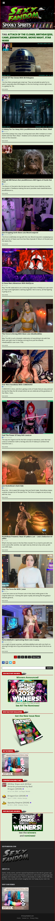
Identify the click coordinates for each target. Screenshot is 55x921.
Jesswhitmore (18, 37)
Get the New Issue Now (27, 715)
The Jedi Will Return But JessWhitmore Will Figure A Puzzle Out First (27, 181)
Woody (6, 80)
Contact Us (25, 918)
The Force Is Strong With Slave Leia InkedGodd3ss (22, 334)
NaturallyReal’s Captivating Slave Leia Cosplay (20, 640)
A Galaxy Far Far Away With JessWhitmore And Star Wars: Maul (27, 129)
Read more (5, 89)
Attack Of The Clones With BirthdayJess (18, 78)
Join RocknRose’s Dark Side (12, 486)
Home (3, 31)
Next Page (36, 657)
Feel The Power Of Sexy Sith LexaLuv (17, 435)
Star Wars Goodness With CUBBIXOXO (17, 384)
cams (5, 37)
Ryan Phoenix (8, 234)
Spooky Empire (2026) (19, 802)
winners (31, 832)
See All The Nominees (27, 705)
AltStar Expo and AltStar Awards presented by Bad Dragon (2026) (19, 786)
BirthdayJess (44, 34)
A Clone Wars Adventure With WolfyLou (18, 283)
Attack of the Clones (21, 34)
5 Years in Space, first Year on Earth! (28, 703)
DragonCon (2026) (17, 796)
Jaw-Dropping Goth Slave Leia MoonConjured (20, 232)
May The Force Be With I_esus (14, 589)
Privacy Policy (34, 918)
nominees (29, 835)
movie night (36, 37)
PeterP (6, 285)
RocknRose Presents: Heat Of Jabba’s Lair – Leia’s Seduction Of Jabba (27, 537)
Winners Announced (27, 677)
